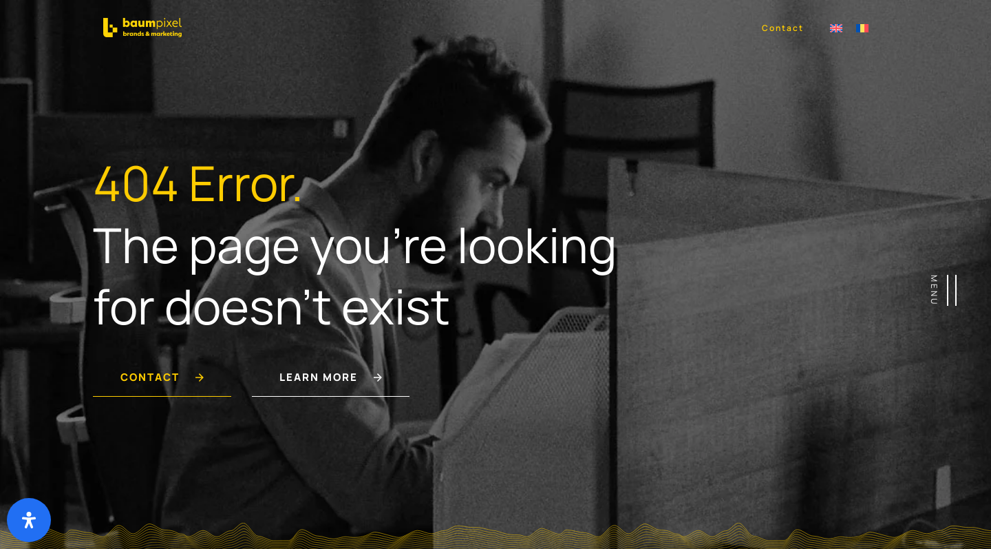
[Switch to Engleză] (836, 27)
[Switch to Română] (862, 27)
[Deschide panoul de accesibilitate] (29, 520)
